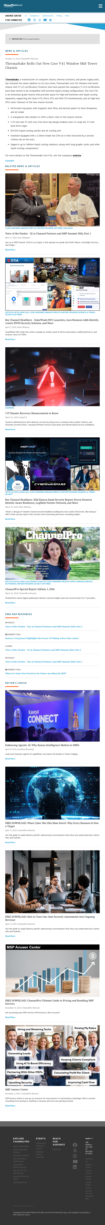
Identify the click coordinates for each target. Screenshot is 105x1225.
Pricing (59, 15)
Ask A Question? (20, 1182)
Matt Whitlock (23, 327)
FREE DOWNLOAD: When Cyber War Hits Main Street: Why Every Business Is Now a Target (52, 824)
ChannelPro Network (29, 58)
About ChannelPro (21, 1146)
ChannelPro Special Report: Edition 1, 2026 (30, 589)
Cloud (8, 228)
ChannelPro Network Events (41, 1146)
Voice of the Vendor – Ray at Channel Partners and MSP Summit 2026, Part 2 (43, 626)
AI (26, 15)
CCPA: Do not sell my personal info (89, 1193)
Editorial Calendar (21, 1155)
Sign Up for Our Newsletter (20, 1171)
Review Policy (89, 1165)
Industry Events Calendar (40, 1154)
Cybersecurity (47, 15)
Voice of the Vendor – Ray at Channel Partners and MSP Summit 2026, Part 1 (43, 661)
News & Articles (16, 50)
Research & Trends (86, 312)
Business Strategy (37, 581)
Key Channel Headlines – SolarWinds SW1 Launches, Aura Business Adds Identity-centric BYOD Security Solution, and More (52, 321)
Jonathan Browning (26, 749)
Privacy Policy (89, 1177)
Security (9, 315)
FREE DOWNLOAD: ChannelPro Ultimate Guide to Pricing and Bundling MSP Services (49, 1002)
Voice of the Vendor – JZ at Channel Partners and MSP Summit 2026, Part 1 (48, 233)
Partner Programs (45, 228)
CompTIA (23, 417)
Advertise (57, 1149)
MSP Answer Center (16, 1089)
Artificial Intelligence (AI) (17, 312)
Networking (10, 584)
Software (58, 228)
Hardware (9, 161)
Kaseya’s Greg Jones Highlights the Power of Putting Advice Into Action (42, 638)
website (77, 155)
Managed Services (28, 228)
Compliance (34, 15)
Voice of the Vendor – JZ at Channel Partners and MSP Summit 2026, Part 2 (43, 649)
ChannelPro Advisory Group (19, 1165)
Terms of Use (88, 1171)
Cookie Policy (88, 1183)
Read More (10, 249)
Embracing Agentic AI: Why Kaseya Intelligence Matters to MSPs (42, 745)
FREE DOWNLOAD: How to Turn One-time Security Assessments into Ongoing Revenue (50, 918)
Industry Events (69, 581)
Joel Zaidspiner (24, 237)
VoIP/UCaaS (68, 228)
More (67, 15)
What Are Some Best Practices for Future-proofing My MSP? (36, 673)
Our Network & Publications (20, 1160)
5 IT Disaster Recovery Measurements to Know (31, 413)
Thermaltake (12, 79)
